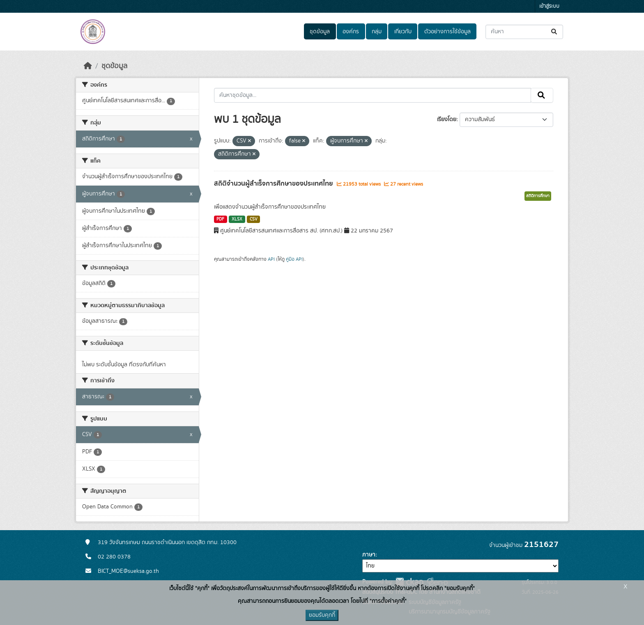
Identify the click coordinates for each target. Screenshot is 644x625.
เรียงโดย (446, 119)
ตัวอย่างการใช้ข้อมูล (447, 32)
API (271, 259)
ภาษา (368, 555)
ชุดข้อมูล (320, 32)
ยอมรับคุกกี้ (322, 615)
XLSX (237, 219)
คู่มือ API (294, 259)
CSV (254, 219)
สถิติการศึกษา (538, 196)
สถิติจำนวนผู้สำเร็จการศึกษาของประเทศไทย (274, 183)
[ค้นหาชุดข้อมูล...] (524, 32)
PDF (220, 219)
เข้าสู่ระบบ (549, 6)
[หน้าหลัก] (88, 66)
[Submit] (555, 32)
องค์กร (351, 32)
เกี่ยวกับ (403, 32)
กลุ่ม (377, 32)
